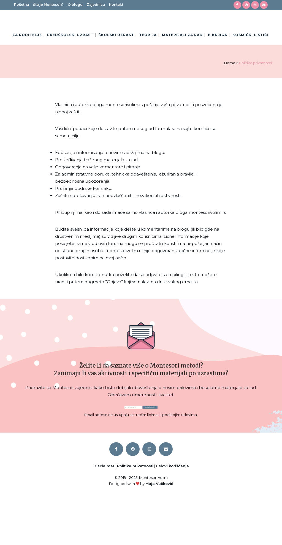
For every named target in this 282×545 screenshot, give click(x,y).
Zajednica (96, 4)
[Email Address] (105, 451)
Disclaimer (104, 516)
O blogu (75, 4)
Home (229, 101)
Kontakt (116, 4)
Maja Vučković (159, 533)
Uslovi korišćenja (172, 516)
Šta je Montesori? (48, 4)
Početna (21, 4)
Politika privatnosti (135, 516)
